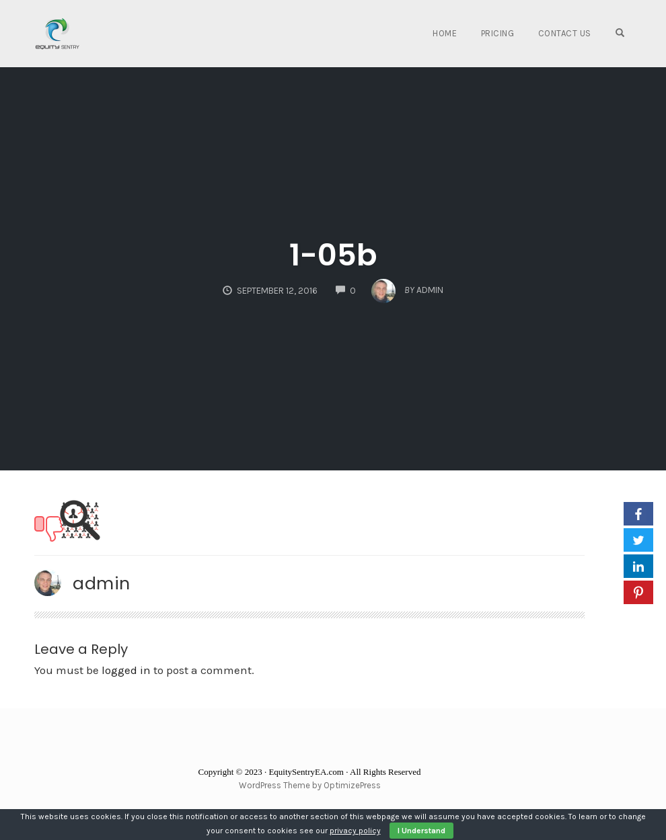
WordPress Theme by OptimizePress (310, 785)
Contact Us (564, 33)
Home (445, 33)
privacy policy (355, 830)
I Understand (421, 830)
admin (102, 583)
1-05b (333, 255)
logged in (126, 670)
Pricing (498, 33)
